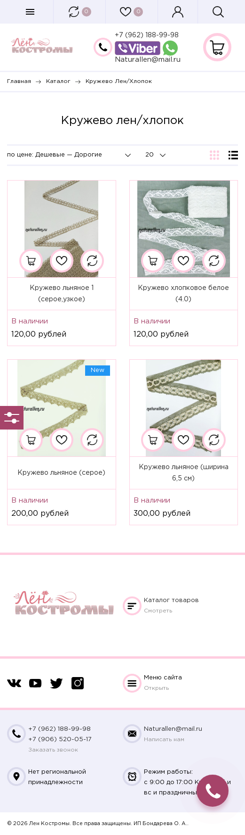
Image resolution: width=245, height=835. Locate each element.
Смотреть (158, 610)
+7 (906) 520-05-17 (60, 739)
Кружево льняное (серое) (61, 473)
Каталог (171, 600)
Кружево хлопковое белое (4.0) (183, 293)
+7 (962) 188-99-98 (147, 35)
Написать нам (164, 739)
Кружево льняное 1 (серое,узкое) (62, 293)
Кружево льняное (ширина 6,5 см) (184, 472)
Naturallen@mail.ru (148, 60)
